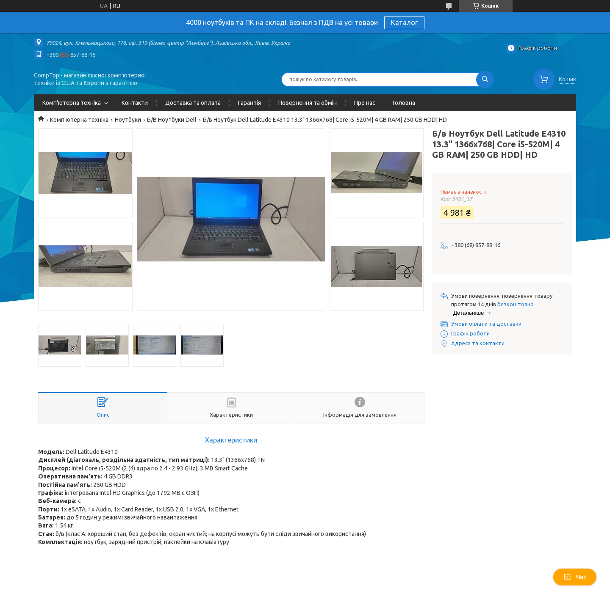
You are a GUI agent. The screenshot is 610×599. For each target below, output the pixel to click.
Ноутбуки (128, 119)
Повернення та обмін (307, 103)
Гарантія (249, 103)
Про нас (364, 103)
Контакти (135, 103)
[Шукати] (485, 79)
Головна (404, 103)
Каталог (404, 22)
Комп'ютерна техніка (71, 103)
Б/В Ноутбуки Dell (172, 119)
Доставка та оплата (193, 103)
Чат (574, 577)
